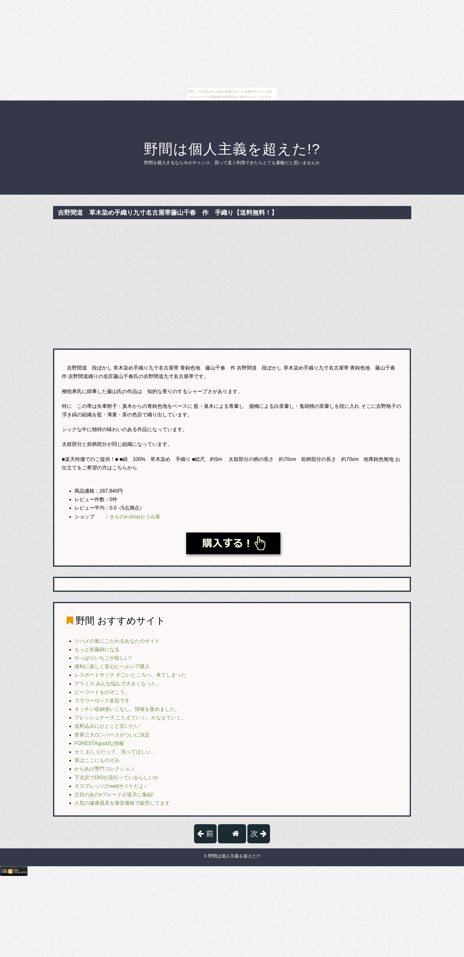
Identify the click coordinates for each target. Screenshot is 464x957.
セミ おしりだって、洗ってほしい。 (115, 751)
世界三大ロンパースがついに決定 (112, 735)
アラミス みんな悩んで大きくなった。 (117, 683)
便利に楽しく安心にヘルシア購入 (112, 666)
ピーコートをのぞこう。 (102, 692)
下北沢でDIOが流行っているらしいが (116, 777)
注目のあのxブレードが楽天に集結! (114, 794)
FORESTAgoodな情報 (99, 743)
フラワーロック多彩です (102, 700)
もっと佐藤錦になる (97, 649)
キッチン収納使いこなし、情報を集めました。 (127, 709)
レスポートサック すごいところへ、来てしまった (130, 675)
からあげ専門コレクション (104, 768)
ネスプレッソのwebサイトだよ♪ (110, 786)
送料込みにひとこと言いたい (107, 726)
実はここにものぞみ (97, 760)
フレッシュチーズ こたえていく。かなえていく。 (130, 717)
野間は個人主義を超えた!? (232, 149)
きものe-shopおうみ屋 (135, 516)
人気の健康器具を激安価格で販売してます (122, 803)
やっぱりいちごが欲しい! (102, 658)
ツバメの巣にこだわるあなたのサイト (117, 641)
